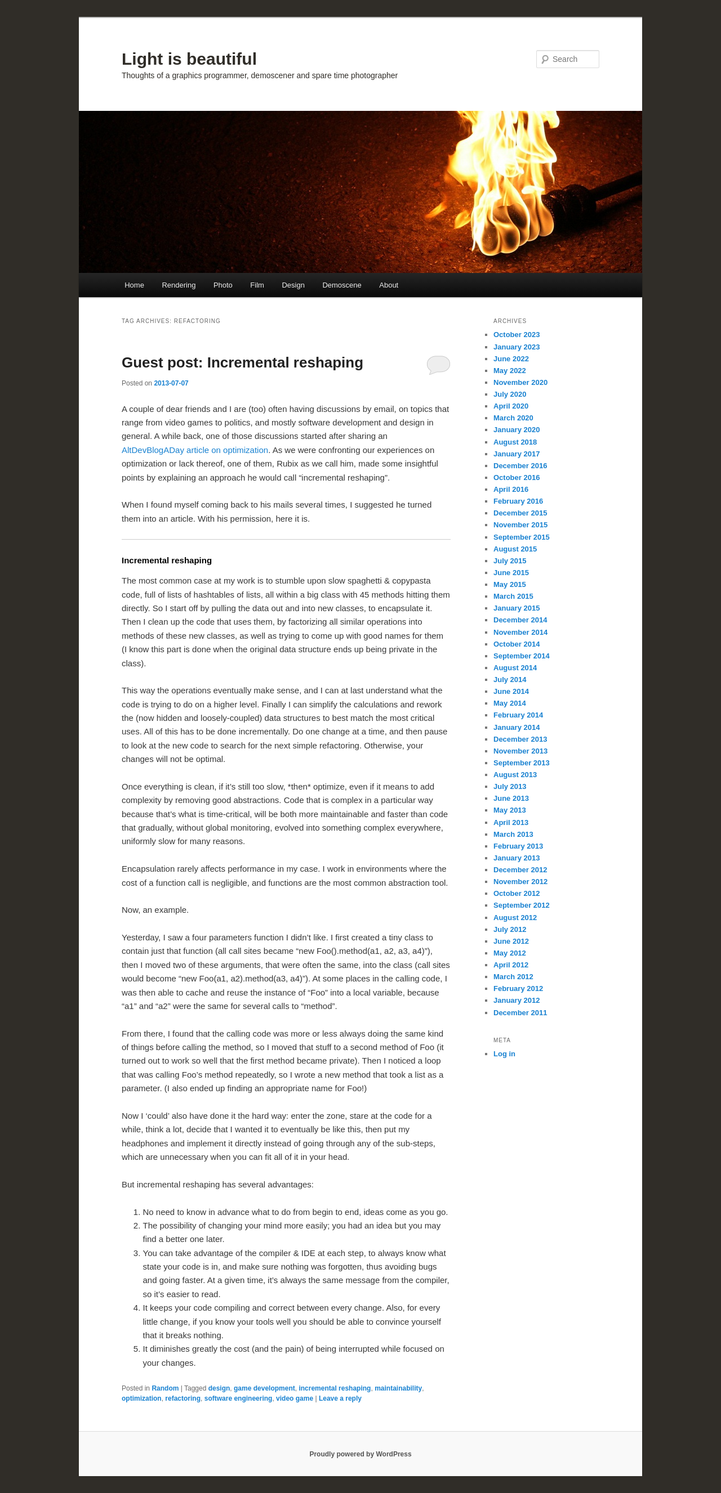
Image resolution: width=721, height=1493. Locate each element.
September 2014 (521, 656)
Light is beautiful (189, 59)
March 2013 (513, 834)
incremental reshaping (335, 1388)
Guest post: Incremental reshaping (242, 362)
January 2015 (516, 608)
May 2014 (509, 703)
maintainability (398, 1388)
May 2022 (509, 370)
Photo (223, 285)
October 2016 (516, 477)
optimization (142, 1398)
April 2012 (510, 965)
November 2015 (520, 525)
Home (134, 285)
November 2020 (520, 382)
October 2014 (516, 644)
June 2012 (511, 941)
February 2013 (518, 846)
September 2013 (521, 763)
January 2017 (516, 454)
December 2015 (520, 513)
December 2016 (520, 465)
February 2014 (518, 715)
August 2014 (515, 667)
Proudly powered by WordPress (360, 1454)
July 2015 (510, 561)
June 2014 (511, 691)
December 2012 (520, 870)
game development (264, 1388)
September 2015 (521, 537)
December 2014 (520, 620)
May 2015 (509, 584)
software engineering (238, 1398)
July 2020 (510, 394)
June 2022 (511, 359)
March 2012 (513, 976)
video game (294, 1398)
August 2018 (515, 442)
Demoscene (341, 285)
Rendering (178, 285)
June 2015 (511, 572)
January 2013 (516, 858)
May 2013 (509, 810)
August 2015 (515, 549)
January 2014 (516, 727)
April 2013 (510, 822)
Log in (504, 1054)
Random (165, 1388)
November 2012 (520, 881)
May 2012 (509, 953)
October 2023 (516, 334)
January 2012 (516, 1000)
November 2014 (520, 632)
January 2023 (516, 347)
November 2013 (520, 751)
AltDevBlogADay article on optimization (195, 450)
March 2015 (513, 596)
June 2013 (511, 798)
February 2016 (518, 501)
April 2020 (510, 406)
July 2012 (510, 929)
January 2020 (516, 429)
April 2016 (510, 489)
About (388, 285)
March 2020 (513, 418)
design (219, 1388)
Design (293, 285)
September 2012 (521, 905)
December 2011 (520, 1012)
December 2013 (520, 739)
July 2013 (510, 786)
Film (257, 285)
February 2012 (518, 988)
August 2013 (515, 774)
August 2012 (515, 917)
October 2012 (516, 893)
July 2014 (510, 679)
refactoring (183, 1398)
